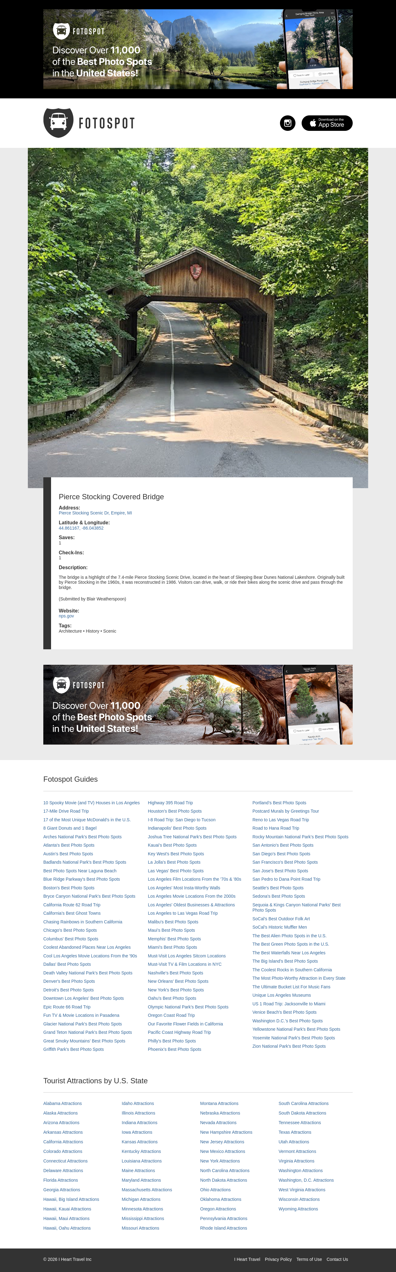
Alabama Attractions (62, 1103)
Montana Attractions (219, 1103)
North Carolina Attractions (225, 1170)
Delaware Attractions (63, 1170)
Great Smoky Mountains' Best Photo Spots (84, 1040)
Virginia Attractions (297, 1160)
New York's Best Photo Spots (176, 989)
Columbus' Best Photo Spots (70, 938)
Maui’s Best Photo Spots (171, 930)
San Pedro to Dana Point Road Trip (286, 879)
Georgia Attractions (61, 1189)
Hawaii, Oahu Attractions (67, 1228)
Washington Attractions (301, 1170)
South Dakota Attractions (302, 1113)
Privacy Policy (278, 1259)
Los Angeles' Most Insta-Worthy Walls (184, 887)
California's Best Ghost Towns (72, 913)
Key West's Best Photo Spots (176, 853)
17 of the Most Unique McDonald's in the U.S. (87, 819)
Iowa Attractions (137, 1132)
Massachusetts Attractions (147, 1189)
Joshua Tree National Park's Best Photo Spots (192, 836)
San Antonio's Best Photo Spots (282, 845)
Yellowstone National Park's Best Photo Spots (296, 1029)
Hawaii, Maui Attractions (66, 1218)
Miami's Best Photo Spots (172, 947)
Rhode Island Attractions (223, 1228)
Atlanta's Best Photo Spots (68, 845)
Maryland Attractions (141, 1180)
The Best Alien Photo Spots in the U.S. (289, 935)
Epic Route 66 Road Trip (67, 1006)
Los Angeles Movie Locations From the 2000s (191, 896)
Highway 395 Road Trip (170, 802)
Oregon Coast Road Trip (171, 1015)
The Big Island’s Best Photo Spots (285, 961)
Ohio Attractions (215, 1189)
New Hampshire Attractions (226, 1132)
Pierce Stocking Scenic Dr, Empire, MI (95, 512)
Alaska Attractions (60, 1113)
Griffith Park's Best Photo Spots (73, 1049)
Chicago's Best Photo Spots (70, 930)
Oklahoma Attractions (220, 1199)
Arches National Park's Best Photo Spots (82, 836)
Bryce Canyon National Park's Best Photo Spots (89, 896)
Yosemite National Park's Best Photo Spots (293, 1037)
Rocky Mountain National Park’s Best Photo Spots (300, 836)
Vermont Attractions (297, 1151)
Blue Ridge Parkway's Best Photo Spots (81, 879)
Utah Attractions (294, 1141)
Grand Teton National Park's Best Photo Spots (87, 1032)
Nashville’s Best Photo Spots (175, 972)
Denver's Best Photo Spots (69, 981)
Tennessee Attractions (300, 1122)
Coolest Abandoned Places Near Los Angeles (87, 947)
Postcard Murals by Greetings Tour (285, 811)
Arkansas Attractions (63, 1132)
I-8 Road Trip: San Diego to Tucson (182, 819)
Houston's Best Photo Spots (175, 811)
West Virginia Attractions (302, 1189)
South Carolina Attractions (304, 1103)
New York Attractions (220, 1160)
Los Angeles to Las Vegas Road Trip (183, 913)
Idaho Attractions (138, 1103)
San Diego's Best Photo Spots (281, 853)
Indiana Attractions (139, 1122)
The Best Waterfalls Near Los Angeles (288, 952)
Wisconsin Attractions (299, 1199)
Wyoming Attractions (298, 1208)
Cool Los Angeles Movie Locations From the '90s (90, 955)
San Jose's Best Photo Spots (280, 870)
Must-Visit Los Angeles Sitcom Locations (187, 955)
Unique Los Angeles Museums (281, 995)
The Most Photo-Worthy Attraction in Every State (299, 978)
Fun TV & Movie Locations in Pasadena (81, 1015)
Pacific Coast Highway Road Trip (179, 1032)
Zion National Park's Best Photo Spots (289, 1046)
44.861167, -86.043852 (81, 528)
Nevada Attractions (218, 1122)
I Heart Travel (247, 1259)
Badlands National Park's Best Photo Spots (84, 862)
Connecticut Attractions (65, 1160)
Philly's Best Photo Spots (172, 1040)
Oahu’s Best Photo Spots (172, 998)
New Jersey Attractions (222, 1141)
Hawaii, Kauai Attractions (67, 1208)
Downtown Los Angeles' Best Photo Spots (83, 998)
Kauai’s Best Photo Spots (172, 845)
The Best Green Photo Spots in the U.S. (290, 944)
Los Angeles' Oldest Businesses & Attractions (191, 904)
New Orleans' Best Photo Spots (178, 981)
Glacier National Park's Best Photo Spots (82, 1023)
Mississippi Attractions (143, 1218)
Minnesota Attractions (142, 1208)
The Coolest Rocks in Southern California (292, 969)
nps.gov (66, 615)
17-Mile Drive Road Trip (66, 811)
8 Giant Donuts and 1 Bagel (70, 828)
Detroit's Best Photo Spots (68, 989)
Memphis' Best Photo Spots (174, 938)
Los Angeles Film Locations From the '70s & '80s (194, 879)
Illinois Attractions (138, 1113)
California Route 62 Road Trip (71, 904)
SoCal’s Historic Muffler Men (279, 927)
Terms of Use (309, 1259)
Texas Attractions (295, 1132)
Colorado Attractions (62, 1151)
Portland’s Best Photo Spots (279, 802)
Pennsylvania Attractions (224, 1218)
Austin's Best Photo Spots (68, 853)
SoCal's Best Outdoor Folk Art (281, 918)
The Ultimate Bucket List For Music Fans (291, 986)
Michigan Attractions (141, 1199)
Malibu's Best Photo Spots (173, 921)
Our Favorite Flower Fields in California (185, 1023)
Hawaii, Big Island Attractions (71, 1199)
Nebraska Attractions (220, 1113)
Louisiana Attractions (142, 1160)
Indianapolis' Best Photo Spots (177, 828)
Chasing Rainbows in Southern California (82, 921)
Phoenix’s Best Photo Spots (174, 1049)
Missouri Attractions (140, 1228)
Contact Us (337, 1259)
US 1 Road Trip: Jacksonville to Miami (288, 1003)
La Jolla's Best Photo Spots (174, 862)
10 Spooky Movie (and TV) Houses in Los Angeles (91, 802)
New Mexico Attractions (222, 1151)
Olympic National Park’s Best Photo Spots (188, 1006)
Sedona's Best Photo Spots (278, 896)
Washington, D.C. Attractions (306, 1180)
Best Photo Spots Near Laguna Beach (80, 870)
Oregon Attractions (218, 1208)
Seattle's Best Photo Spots (277, 887)
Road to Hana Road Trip (275, 828)
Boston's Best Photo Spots (68, 887)
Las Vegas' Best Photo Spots (176, 870)
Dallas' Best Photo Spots (67, 964)
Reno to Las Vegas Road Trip (280, 819)
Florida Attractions (60, 1180)
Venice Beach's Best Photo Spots (284, 1012)
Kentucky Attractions (141, 1151)
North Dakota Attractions (223, 1180)
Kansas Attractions (140, 1141)
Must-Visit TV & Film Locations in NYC (185, 964)
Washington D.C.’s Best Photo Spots (287, 1020)
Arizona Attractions (61, 1122)
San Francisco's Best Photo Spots (285, 862)
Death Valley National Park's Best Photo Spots (87, 972)
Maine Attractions (138, 1170)
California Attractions (63, 1141)
